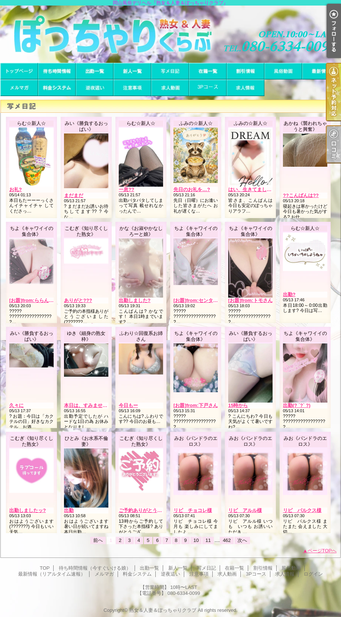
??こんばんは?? (301, 195)
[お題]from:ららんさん (33, 300)
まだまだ (73, 195)
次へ (242, 540)
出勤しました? (135, 300)
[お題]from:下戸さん (195, 405)
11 (207, 540)
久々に (16, 405)
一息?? (126, 189)
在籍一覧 (208, 71)
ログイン (313, 574)
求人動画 (170, 87)
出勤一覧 (95, 71)
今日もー (128, 405)
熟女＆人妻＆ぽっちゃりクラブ (162, 610)
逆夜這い (95, 87)
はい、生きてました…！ (254, 189)
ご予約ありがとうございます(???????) (162, 510)
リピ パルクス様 (302, 510)
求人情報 (245, 87)
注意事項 (132, 87)
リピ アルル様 (245, 510)
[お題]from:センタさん (198, 300)
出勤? (289, 294)
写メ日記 (170, 71)
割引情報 (245, 71)
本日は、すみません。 (88, 405)
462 (227, 540)
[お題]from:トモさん (250, 300)
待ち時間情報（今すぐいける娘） (57, 71)
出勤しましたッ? (27, 510)
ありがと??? (78, 300)
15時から (238, 405)
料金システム (57, 87)
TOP (19, 71)
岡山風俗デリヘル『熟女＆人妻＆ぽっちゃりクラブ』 (170, 34)
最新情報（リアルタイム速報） (321, 71)
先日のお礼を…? (191, 189)
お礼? (15, 189)
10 (196, 540)
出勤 (69, 510)
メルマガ (19, 87)
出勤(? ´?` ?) (296, 405)
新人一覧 (132, 71)
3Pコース (208, 87)
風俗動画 (283, 71)
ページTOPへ (322, 550)
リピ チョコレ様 (192, 510)
